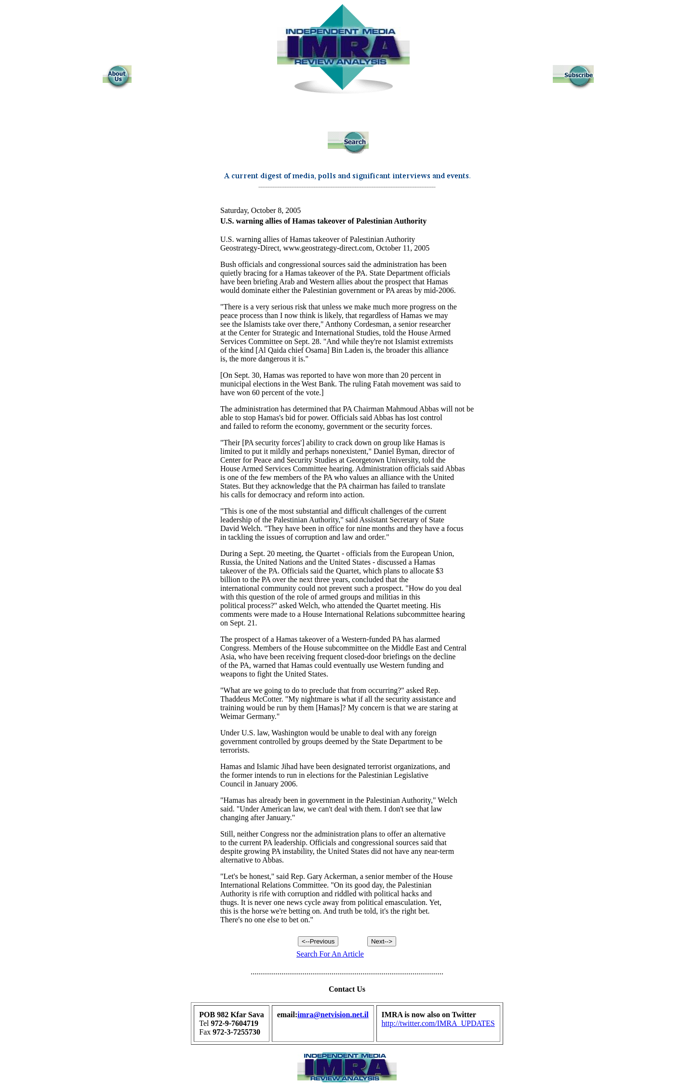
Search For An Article (330, 954)
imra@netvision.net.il (332, 1014)
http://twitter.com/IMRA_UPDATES (438, 1023)
